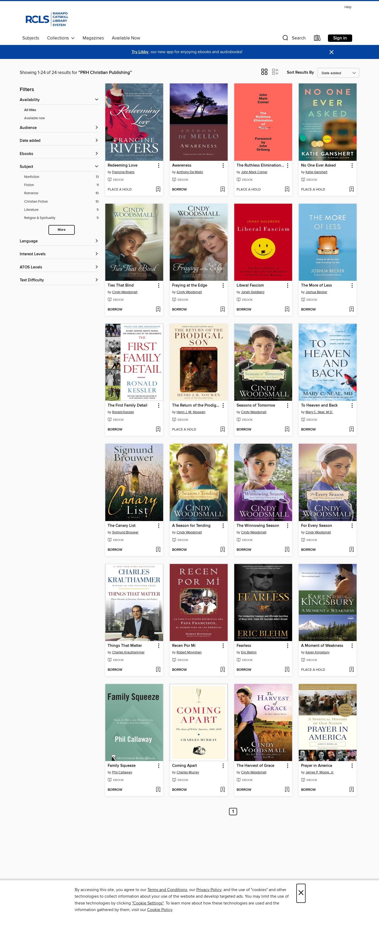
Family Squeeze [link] (122, 765)
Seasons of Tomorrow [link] (256, 405)
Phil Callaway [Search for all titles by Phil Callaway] (122, 772)
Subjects (30, 38)
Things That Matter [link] (125, 645)
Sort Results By (300, 72)
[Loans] (317, 39)
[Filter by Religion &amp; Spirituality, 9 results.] (61, 218)
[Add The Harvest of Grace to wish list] (287, 790)
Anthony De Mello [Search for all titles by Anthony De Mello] (190, 172)
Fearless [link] (244, 645)
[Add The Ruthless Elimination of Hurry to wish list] (287, 189)
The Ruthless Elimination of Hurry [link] (261, 165)
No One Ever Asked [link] (318, 165)
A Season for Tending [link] (191, 525)
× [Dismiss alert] (331, 52)
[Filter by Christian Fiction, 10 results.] (61, 201)
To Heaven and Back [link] (319, 405)
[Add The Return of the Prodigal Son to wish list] (222, 429)
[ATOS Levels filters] (59, 267)
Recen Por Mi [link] (184, 645)
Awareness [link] (181, 165)
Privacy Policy (208, 889)
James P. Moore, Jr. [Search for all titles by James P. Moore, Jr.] (320, 772)
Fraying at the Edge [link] (189, 285)
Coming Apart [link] (184, 765)
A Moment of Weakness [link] (322, 645)
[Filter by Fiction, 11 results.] (61, 185)
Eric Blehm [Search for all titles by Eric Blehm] (249, 652)
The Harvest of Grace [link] (255, 765)
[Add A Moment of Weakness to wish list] (351, 670)
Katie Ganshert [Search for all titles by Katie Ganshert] (316, 172)
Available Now (126, 38)
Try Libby (140, 52)
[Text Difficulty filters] (59, 280)
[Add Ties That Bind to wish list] (158, 309)
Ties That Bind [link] (121, 285)
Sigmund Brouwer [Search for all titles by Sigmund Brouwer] (125, 532)
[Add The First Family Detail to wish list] (158, 429)
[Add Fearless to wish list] (287, 670)
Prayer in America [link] (316, 765)
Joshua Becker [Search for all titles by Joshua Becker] (316, 292)
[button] (293, 39)
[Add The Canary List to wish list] (158, 550)
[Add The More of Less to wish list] (351, 309)
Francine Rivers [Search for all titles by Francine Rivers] (123, 172)
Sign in (340, 38)
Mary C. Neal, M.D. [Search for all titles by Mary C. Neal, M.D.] (319, 412)
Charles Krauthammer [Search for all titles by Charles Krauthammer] (128, 652)
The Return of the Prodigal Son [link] (196, 405)
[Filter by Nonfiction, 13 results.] (61, 177)
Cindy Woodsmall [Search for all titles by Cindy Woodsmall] (124, 292)
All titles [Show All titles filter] (30, 110)
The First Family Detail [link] (127, 405)
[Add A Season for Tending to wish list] (222, 550)
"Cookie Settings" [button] (147, 903)
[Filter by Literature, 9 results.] (61, 210)
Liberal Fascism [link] (250, 285)
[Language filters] (59, 241)
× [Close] (301, 893)
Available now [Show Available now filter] (34, 118)
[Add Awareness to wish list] (222, 189)
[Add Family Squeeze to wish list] (158, 790)
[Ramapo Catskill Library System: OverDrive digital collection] (46, 18)
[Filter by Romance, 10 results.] (61, 193)
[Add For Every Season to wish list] (351, 550)
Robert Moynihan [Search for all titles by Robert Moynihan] (189, 652)
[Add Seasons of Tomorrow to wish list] (287, 429)
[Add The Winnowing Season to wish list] (287, 550)
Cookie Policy (159, 909)
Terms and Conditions (167, 889)
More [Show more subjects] (62, 230)
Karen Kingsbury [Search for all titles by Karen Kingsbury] (318, 652)
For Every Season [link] (316, 525)
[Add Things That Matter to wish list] (158, 670)
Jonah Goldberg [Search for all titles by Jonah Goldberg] (252, 292)
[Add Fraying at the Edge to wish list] (222, 309)
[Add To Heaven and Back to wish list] (351, 429)
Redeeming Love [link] (122, 165)
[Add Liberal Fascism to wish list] (287, 309)
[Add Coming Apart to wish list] (222, 790)
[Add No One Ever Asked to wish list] (351, 189)
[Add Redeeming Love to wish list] (158, 189)
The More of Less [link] (316, 285)
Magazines (93, 38)
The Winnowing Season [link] (258, 525)
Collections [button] (61, 38)
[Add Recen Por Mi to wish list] (222, 670)
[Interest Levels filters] (59, 254)
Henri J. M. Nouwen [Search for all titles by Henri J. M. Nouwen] (191, 412)
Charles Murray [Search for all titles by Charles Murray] (188, 772)
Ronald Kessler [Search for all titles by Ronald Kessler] (123, 412)
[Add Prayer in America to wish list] (351, 790)
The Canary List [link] (122, 525)
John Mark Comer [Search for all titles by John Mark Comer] (254, 172)
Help (348, 7)
